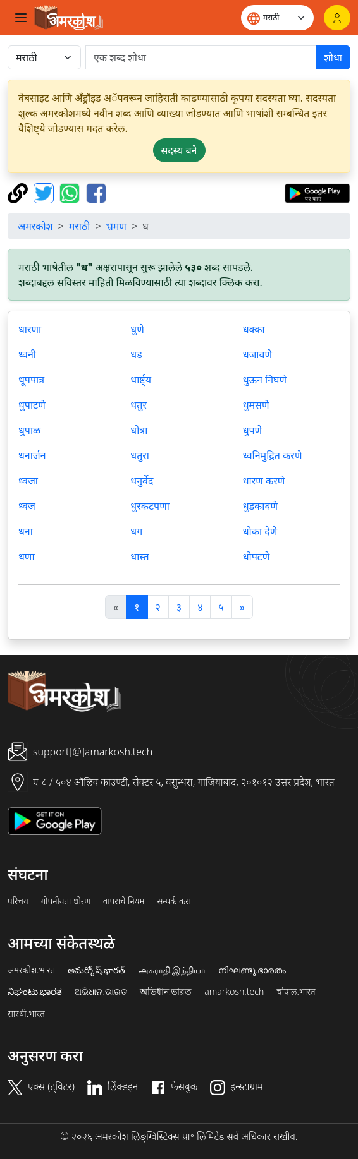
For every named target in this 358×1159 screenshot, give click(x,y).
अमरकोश (35, 226)
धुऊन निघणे (265, 380)
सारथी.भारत (26, 1013)
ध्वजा (28, 481)
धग (136, 531)
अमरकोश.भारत (31, 970)
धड (136, 354)
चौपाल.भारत (295, 991)
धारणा (29, 329)
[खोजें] (200, 57)
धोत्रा (138, 430)
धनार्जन (32, 455)
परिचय (18, 901)
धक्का (254, 329)
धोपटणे (256, 556)
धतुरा (139, 455)
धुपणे (252, 430)
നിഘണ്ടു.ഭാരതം (252, 970)
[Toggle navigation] (21, 18)
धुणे (137, 329)
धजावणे (257, 354)
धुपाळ (29, 430)
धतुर (138, 405)
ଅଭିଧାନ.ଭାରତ (101, 991)
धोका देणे (260, 531)
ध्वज (26, 506)
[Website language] (277, 17)
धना (25, 531)
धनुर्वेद (141, 481)
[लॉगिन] (337, 17)
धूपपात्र (31, 380)
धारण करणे (264, 481)
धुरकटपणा (150, 506)
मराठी (79, 226)
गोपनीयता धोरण (65, 901)
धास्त (139, 556)
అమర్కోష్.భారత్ (96, 970)
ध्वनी (27, 354)
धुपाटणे (32, 405)
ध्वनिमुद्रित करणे (272, 455)
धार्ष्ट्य (140, 380)
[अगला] (242, 607)
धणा (26, 556)
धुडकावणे (260, 506)
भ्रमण (116, 226)
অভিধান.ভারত (166, 991)
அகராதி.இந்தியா (172, 970)
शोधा (333, 57)
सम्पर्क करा (174, 901)
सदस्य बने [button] (179, 150)
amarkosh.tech (234, 991)
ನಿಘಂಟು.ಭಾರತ (35, 991)
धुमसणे (256, 405)
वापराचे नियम (124, 901)
